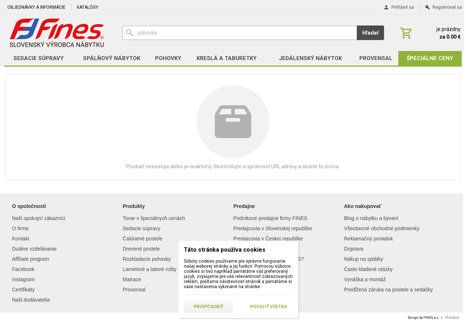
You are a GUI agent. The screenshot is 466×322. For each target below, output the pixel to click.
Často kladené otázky (368, 269)
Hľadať (370, 33)
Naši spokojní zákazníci (38, 218)
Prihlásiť (452, 317)
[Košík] (429, 32)
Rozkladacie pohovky (147, 259)
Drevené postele (141, 249)
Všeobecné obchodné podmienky (381, 228)
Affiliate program (30, 259)
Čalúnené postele (142, 239)
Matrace (132, 279)
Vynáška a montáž (365, 279)
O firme (20, 228)
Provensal (134, 289)
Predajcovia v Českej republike (268, 239)
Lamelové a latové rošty (150, 269)
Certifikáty (23, 289)
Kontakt (20, 239)
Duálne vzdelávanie (34, 249)
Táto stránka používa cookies (224, 249)
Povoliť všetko (268, 306)
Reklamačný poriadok (368, 239)
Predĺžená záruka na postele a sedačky (388, 289)
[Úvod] (56, 33)
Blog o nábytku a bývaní (371, 218)
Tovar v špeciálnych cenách (154, 218)
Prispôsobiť (208, 306)
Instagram (23, 279)
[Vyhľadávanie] (239, 32)
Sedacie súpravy (142, 228)
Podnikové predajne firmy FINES (270, 218)
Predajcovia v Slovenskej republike (272, 228)
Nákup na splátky (363, 259)
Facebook (23, 269)
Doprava (353, 249)
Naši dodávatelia (31, 300)
